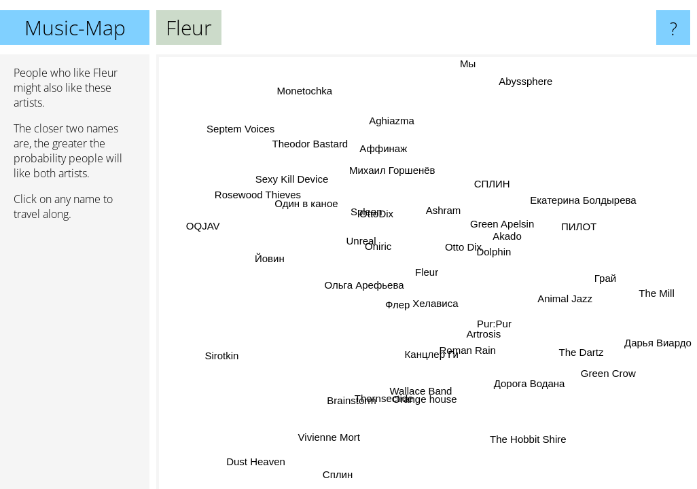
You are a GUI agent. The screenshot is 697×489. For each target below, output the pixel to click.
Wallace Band (400, 379)
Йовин (272, 259)
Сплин (346, 478)
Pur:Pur (494, 325)
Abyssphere (525, 82)
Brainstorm (349, 400)
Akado (510, 241)
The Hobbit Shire (514, 436)
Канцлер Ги (422, 353)
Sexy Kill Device (292, 180)
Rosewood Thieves (256, 195)
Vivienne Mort (332, 436)
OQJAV (204, 224)
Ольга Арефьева (366, 274)
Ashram (443, 210)
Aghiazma (395, 121)
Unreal (362, 241)
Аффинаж (390, 147)
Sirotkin (232, 362)
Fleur (426, 272)
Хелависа (436, 313)
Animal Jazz (564, 298)
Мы (471, 63)
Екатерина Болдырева (576, 192)
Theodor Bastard (311, 143)
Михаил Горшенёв (388, 172)
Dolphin (494, 251)
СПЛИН (491, 185)
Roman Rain (464, 352)
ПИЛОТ (581, 232)
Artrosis (478, 336)
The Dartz (581, 346)
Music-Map (75, 27)
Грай (605, 283)
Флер (397, 302)
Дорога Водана (524, 385)
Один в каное (310, 200)
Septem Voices (244, 126)
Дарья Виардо (658, 341)
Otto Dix (464, 248)
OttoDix (374, 216)
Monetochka (299, 95)
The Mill (657, 289)
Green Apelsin (503, 224)
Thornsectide (394, 402)
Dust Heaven (257, 461)
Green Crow (609, 363)
